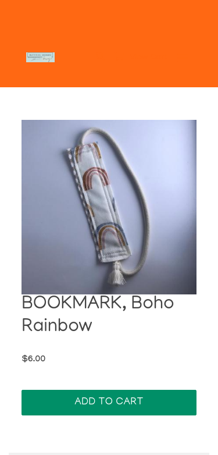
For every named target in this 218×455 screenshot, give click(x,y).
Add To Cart (109, 402)
